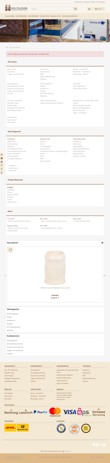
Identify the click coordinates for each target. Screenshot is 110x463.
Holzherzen (77, 144)
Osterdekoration (79, 151)
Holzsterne (77, 141)
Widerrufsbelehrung (47, 76)
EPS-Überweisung (46, 93)
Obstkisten (11, 141)
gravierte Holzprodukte (81, 107)
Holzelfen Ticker (13, 103)
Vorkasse (43, 96)
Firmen (9, 192)
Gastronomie (21, 16)
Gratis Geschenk (79, 110)
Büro (42, 156)
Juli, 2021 (10, 218)
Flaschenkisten (12, 144)
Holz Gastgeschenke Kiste (16, 151)
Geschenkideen (12, 194)
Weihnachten (12, 202)
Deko (42, 158)
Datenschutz (44, 71)
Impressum (44, 69)
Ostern (9, 199)
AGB (41, 74)
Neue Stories (12, 120)
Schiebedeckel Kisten (15, 148)
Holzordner (33, 16)
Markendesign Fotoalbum (82, 105)
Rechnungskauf (46, 83)
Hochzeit (10, 197)
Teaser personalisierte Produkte (51, 103)
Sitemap (43, 79)
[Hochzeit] (2, 165)
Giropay (43, 91)
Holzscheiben (78, 146)
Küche (42, 144)
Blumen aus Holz (79, 156)
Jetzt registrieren (79, 86)
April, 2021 (77, 218)
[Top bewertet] (102, 243)
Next (104, 275)
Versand (67, 451)
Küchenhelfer (45, 148)
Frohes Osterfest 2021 (82, 221)
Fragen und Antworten (98, 2)
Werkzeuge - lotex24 (80, 74)
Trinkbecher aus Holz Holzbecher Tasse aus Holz (55, 288)
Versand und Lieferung (15, 88)
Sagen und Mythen (80, 112)
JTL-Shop (101, 457)
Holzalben (9, 16)
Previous (5, 275)
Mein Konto (78, 2)
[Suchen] (52, 9)
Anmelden (76, 83)
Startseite (86, 2)
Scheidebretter (45, 146)
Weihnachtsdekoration (81, 148)
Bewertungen (12, 105)
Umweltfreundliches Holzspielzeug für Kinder (54, 152)
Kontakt (10, 93)
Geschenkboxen (13, 156)
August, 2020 (12, 225)
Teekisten (10, 146)
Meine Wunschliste (80, 88)
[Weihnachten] (2, 172)
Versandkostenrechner (15, 86)
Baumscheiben (45, 161)
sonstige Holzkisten (14, 158)
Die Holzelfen (12, 117)
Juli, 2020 (43, 225)
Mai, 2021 (44, 218)
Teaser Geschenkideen (48, 100)
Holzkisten (44, 16)
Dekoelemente (78, 153)
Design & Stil (55, 16)
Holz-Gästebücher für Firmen (51, 228)
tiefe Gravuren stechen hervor (19, 221)
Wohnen (43, 141)
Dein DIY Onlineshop (14, 100)
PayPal (42, 86)
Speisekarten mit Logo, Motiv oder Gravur (85, 101)
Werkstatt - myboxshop (81, 71)
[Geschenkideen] (2, 162)
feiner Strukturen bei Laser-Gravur (54, 221)
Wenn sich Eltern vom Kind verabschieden (17, 229)
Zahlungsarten (12, 83)
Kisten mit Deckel (13, 153)
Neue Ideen (11, 122)
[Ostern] (2, 169)
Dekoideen (11, 189)
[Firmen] (2, 158)
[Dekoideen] (2, 155)
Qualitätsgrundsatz (14, 110)
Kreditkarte (44, 88)
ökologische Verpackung (16, 107)
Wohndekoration (69, 16)
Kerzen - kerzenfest (80, 69)
